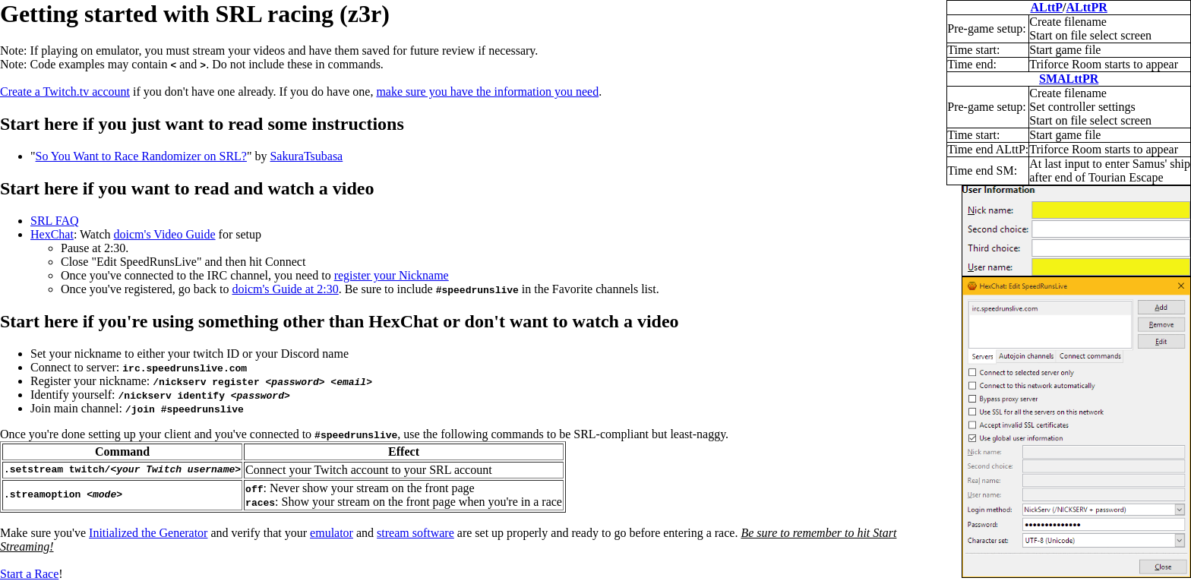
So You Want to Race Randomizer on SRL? (141, 156)
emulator (331, 532)
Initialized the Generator (148, 532)
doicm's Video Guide (165, 234)
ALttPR (1086, 7)
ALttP (1046, 7)
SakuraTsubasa (306, 156)
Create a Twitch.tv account (65, 91)
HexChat (52, 234)
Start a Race (29, 573)
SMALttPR (1068, 78)
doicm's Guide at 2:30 (285, 289)
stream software (415, 532)
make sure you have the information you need (487, 91)
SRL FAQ (54, 220)
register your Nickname (391, 275)
